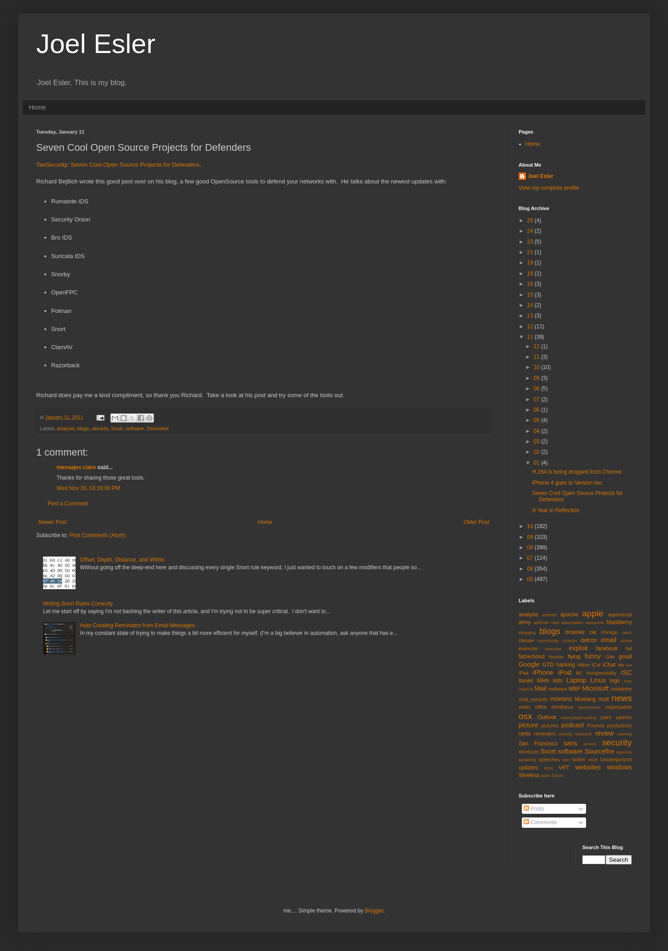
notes (524, 707)
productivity (619, 725)
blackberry (619, 622)
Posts (534, 809)
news (621, 698)
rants (525, 733)
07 (537, 399)
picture (528, 725)
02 (537, 452)
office (541, 707)
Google (529, 664)
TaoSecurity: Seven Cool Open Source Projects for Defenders (118, 164)
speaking (527, 759)
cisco (627, 632)
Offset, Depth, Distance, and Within (122, 560)
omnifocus (562, 707)
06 (537, 410)
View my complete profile (549, 188)
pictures (549, 725)
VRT (563, 767)
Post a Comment (68, 503)
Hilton (583, 665)
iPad (524, 673)
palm (606, 717)
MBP (574, 689)
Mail (540, 688)
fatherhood (531, 656)
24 (531, 231)
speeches (549, 759)
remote (566, 733)
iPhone (543, 672)
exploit (578, 648)
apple (592, 613)
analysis (66, 428)
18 (531, 273)
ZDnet (557, 775)
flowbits (556, 656)
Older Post (476, 522)
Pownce (595, 725)
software (134, 428)
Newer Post (52, 522)
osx (525, 716)
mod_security (533, 699)
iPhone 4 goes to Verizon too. (567, 483)
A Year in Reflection (555, 510)
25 (531, 220)
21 (531, 252)
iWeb (543, 680)
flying (574, 656)
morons (561, 698)
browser (575, 632)
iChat (609, 665)
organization (618, 707)
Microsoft (595, 688)
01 (537, 463)
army (525, 622)
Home (37, 107)
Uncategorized (616, 759)
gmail (625, 656)
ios (629, 665)
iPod (564, 672)
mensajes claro (76, 467)
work (545, 775)
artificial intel (546, 622)
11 (531, 337)
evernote (528, 648)
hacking (565, 665)
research (583, 733)
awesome (595, 622)
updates (528, 767)
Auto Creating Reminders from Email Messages (137, 625)
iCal (596, 665)
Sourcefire (158, 428)
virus (548, 767)
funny (593, 656)
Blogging (527, 632)
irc (579, 673)
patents (624, 717)
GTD (547, 665)
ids (621, 665)
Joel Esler (95, 44)
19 (531, 262)
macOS (526, 689)
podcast (572, 725)
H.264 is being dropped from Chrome (576, 472)
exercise (553, 648)
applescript (620, 614)
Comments (540, 822)
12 (531, 326)
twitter (579, 759)
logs (615, 680)
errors (626, 640)
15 (531, 295)
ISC (626, 672)
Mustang (585, 699)
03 (537, 441)
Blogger (374, 911)
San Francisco (538, 743)
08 (537, 388)
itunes (526, 680)
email (608, 640)
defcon (589, 640)
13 (531, 315)
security (100, 428)
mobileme (621, 689)
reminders (545, 733)
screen (589, 743)
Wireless (529, 775)
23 (531, 242)
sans (570, 743)
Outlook (547, 717)
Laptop (576, 680)
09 (537, 378)
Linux (598, 680)
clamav (526, 640)
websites (588, 767)
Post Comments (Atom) (97, 535)
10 (537, 367)
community (548, 640)
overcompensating (578, 717)
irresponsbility (601, 673)
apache (569, 614)
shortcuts (529, 751)
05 (537, 420)
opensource (589, 707)
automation (572, 622)
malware (558, 689)
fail (628, 648)
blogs (83, 428)
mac (628, 680)
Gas (610, 656)
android (549, 614)
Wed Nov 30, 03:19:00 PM (88, 488)
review (604, 733)
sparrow (624, 751)
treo (566, 759)
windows (619, 767)
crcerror (569, 640)
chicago (609, 632)
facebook (607, 648)
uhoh (592, 759)
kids (558, 680)
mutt (603, 699)
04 (537, 431)
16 (531, 284)
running (624, 733)
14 (531, 305)
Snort (117, 428)
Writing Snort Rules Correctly (78, 603)
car (593, 632)
